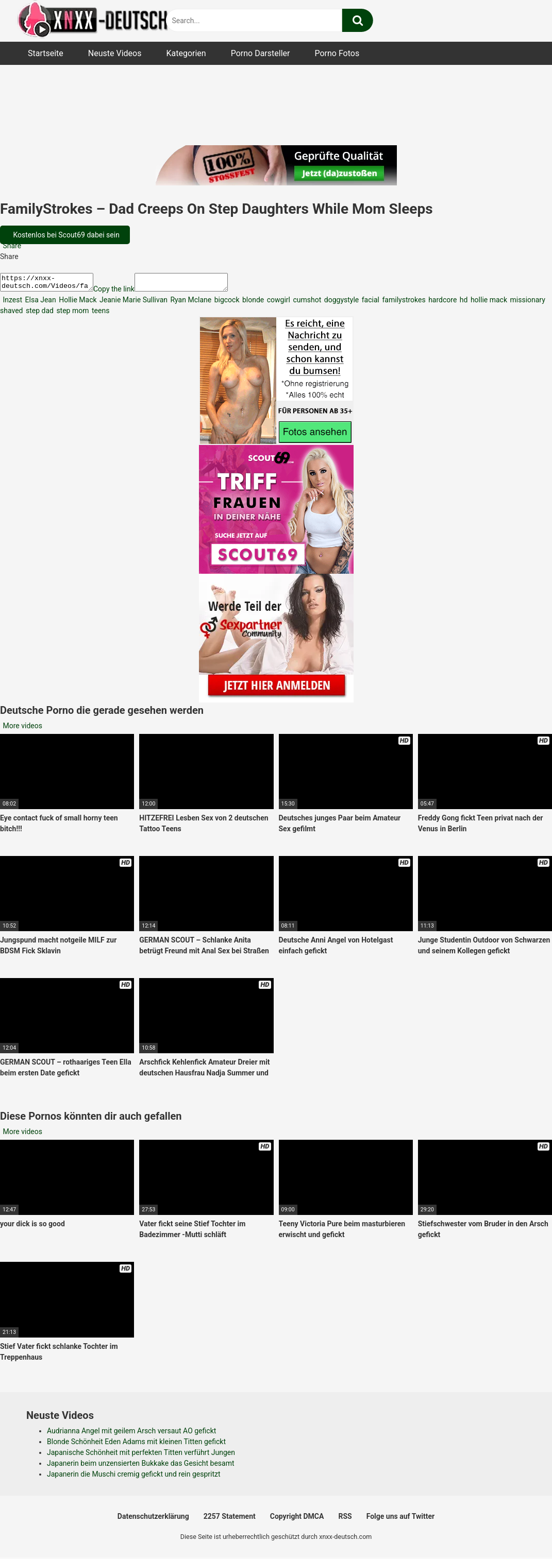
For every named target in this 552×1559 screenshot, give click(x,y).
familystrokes (403, 303)
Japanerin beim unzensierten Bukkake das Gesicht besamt (141, 1466)
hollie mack (488, 303)
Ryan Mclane (190, 303)
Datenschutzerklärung (153, 1519)
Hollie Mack (77, 303)
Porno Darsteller (260, 53)
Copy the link (124, 292)
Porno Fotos (336, 53)
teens (100, 314)
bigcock (225, 303)
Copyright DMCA (297, 1519)
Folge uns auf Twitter (400, 1519)
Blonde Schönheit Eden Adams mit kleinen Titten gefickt (136, 1445)
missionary (526, 303)
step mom (72, 314)
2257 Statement (230, 1519)
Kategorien (186, 53)
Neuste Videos (115, 53)
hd (462, 303)
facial (369, 303)
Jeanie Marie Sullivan (133, 303)
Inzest (11, 303)
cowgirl (277, 303)
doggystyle (340, 303)
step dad (38, 314)
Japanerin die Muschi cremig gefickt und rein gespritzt (134, 1477)
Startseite (45, 53)
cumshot (306, 303)
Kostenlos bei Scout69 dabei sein (65, 235)
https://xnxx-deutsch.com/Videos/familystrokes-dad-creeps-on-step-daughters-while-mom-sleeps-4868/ (52, 284)
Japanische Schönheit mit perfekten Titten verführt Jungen (141, 1455)
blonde (252, 303)
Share (11, 246)
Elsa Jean (39, 303)
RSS (345, 1519)
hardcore (442, 303)
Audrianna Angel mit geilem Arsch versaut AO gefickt (131, 1434)
